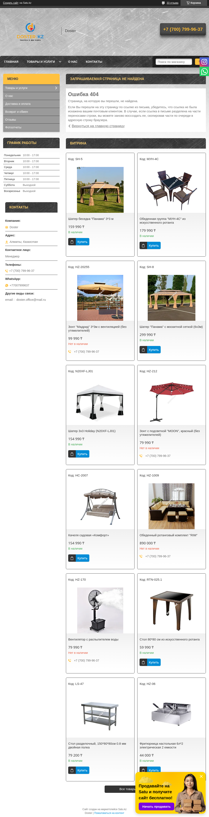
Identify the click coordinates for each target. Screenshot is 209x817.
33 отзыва (172, 2)
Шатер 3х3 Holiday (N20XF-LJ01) (91, 431)
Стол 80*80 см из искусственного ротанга (170, 639)
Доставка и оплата (18, 103)
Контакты (94, 61)
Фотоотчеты (13, 127)
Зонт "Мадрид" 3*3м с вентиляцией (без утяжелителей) (97, 328)
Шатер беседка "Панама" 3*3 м (90, 219)
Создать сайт (11, 2)
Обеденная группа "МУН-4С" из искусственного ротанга (162, 220)
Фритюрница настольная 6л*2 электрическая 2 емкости (161, 745)
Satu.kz (122, 809)
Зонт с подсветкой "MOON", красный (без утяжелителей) (170, 432)
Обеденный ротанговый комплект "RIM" (168, 535)
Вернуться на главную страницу (98, 126)
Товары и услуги (41, 61)
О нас (72, 61)
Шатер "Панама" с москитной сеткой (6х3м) (171, 326)
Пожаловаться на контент (109, 813)
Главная (11, 61)
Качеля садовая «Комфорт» (88, 535)
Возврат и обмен (16, 111)
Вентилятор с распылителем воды (93, 639)
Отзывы (10, 119)
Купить (82, 241)
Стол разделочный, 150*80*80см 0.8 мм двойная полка (97, 745)
